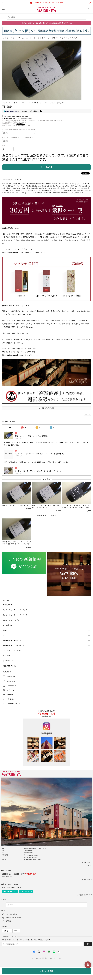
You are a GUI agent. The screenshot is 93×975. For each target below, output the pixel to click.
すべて (9, 427)
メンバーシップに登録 (10, 118)
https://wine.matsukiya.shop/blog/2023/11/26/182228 (24, 252)
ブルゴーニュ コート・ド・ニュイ (15, 610)
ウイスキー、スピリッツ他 (12, 651)
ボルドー (6, 630)
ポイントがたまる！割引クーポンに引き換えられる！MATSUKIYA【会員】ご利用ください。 (46, 23)
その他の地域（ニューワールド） (14, 645)
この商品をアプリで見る (46, 408)
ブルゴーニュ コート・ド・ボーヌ (15, 615)
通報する (87, 414)
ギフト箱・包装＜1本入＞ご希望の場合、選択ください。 (20, 130)
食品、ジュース (8, 656)
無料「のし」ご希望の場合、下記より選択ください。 (19, 138)
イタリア (6, 635)
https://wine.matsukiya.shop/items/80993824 (20, 355)
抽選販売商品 (7, 605)
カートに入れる (46, 167)
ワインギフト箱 (8, 661)
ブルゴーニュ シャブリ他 (12, 620)
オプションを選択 (46, 971)
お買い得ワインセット (10, 666)
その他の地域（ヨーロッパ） (12, 640)
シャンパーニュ (8, 625)
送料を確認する (21, 124)
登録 (88, 944)
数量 (3, 145)
